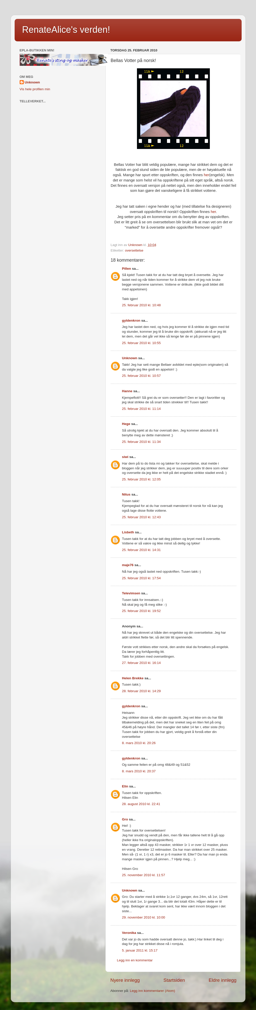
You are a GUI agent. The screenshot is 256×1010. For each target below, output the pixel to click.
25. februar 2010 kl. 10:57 (141, 376)
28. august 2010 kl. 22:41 (141, 804)
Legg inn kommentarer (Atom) (152, 991)
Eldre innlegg (222, 980)
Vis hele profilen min (35, 89)
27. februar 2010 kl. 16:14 (141, 663)
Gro (125, 819)
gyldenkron (131, 320)
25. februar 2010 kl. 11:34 (141, 442)
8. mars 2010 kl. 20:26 (139, 743)
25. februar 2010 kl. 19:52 (141, 611)
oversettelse (134, 250)
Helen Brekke (133, 678)
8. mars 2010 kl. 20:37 (139, 771)
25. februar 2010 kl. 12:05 (141, 479)
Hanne (127, 391)
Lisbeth (128, 532)
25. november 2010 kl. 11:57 (143, 875)
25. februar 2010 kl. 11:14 (141, 409)
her (206, 175)
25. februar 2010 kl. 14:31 (141, 550)
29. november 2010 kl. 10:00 (143, 917)
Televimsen (131, 593)
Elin (125, 786)
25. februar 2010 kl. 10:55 (141, 343)
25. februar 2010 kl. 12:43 (141, 517)
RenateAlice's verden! (66, 29)
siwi (125, 457)
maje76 (128, 565)
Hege (126, 424)
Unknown (129, 358)
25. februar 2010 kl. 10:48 (141, 305)
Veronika (129, 933)
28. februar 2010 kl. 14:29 (141, 691)
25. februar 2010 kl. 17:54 (141, 578)
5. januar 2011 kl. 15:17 (140, 950)
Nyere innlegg (125, 980)
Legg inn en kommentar (135, 960)
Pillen (126, 268)
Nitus (126, 494)
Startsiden (174, 980)
